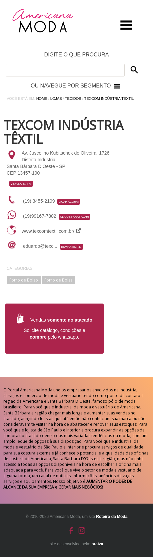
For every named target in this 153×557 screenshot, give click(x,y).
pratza (97, 544)
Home (41, 99)
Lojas (56, 99)
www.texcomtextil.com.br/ (51, 231)
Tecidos (73, 99)
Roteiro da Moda (111, 516)
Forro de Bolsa (58, 280)
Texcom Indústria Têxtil (109, 99)
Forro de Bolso (23, 280)
